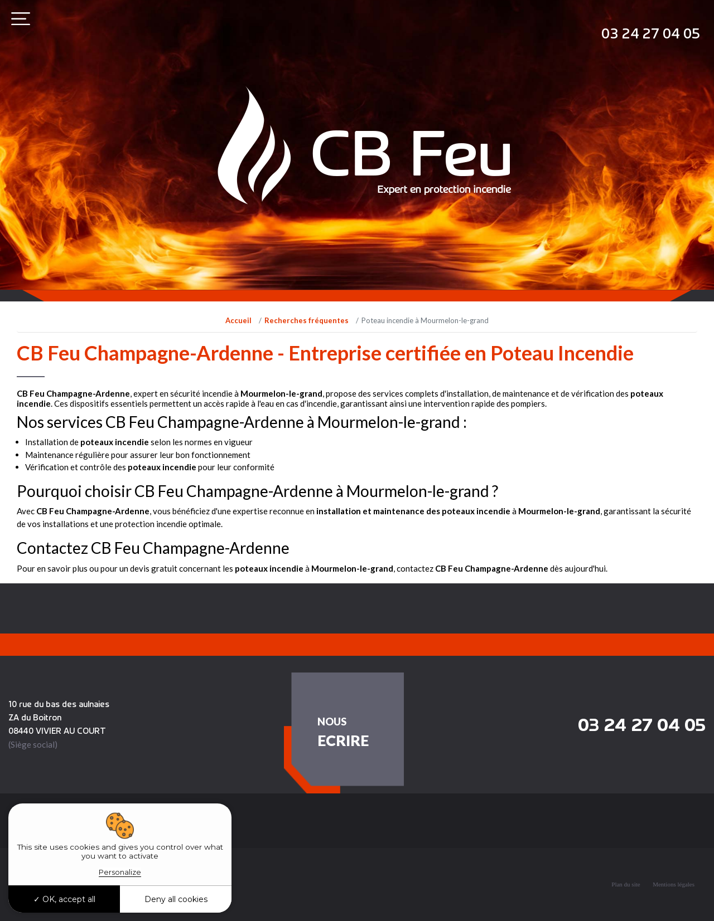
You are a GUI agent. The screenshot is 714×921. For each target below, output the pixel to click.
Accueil (238, 320)
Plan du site (625, 884)
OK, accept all (64, 899)
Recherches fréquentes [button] (102, 818)
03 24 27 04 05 (650, 33)
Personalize (120, 872)
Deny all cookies (176, 899)
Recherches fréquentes (306, 320)
